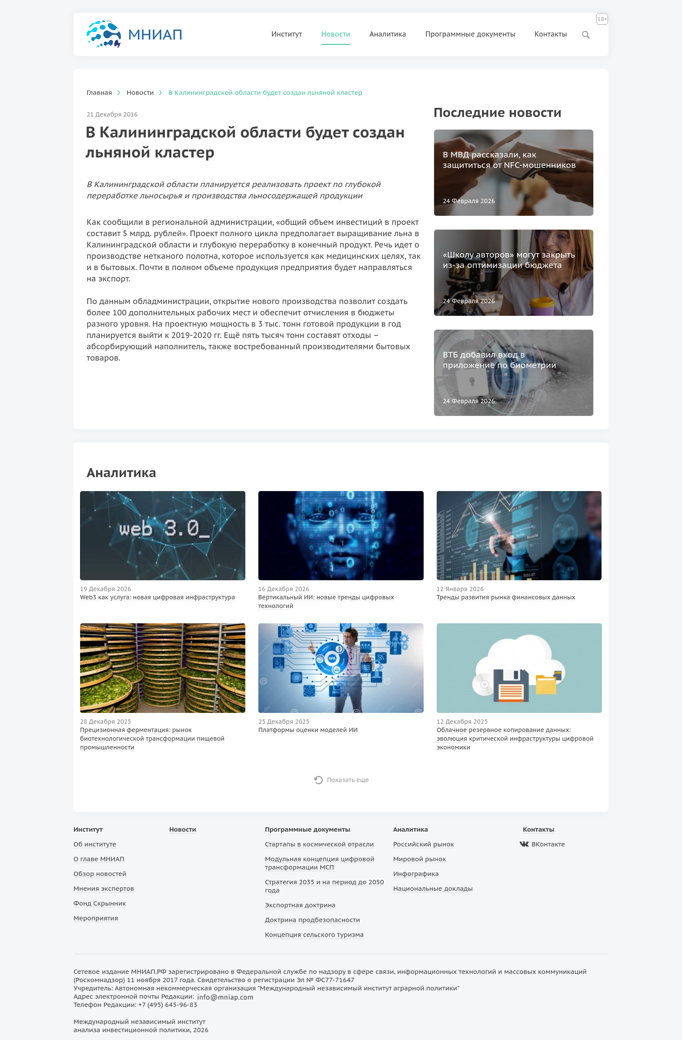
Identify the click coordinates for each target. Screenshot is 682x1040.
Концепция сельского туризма (314, 934)
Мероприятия (96, 918)
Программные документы (470, 34)
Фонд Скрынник (100, 903)
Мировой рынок (419, 859)
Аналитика (387, 34)
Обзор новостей (100, 873)
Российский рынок (423, 844)
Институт (286, 34)
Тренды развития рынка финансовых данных (506, 597)
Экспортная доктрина (300, 905)
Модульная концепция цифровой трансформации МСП (319, 863)
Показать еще (348, 780)
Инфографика (416, 873)
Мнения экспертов (104, 888)
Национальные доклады (433, 888)
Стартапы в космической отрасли (319, 844)
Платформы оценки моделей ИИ (308, 730)
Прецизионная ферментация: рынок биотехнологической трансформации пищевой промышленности (152, 738)
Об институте (95, 844)
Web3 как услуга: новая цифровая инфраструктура (157, 597)
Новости (336, 34)
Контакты (551, 34)
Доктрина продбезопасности (312, 920)
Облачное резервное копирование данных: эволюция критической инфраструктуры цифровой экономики (515, 738)
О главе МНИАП (99, 859)
